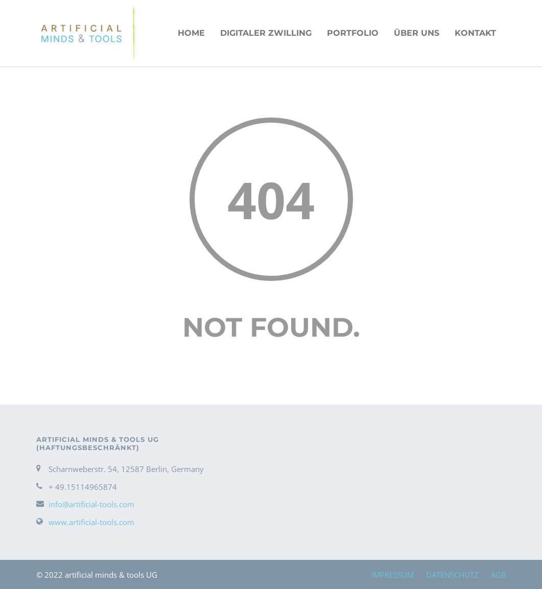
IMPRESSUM (392, 575)
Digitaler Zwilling (266, 33)
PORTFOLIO (353, 33)
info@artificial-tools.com (91, 504)
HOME (191, 33)
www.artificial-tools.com (91, 522)
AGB (498, 575)
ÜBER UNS (416, 33)
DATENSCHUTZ (452, 575)
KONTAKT (475, 33)
